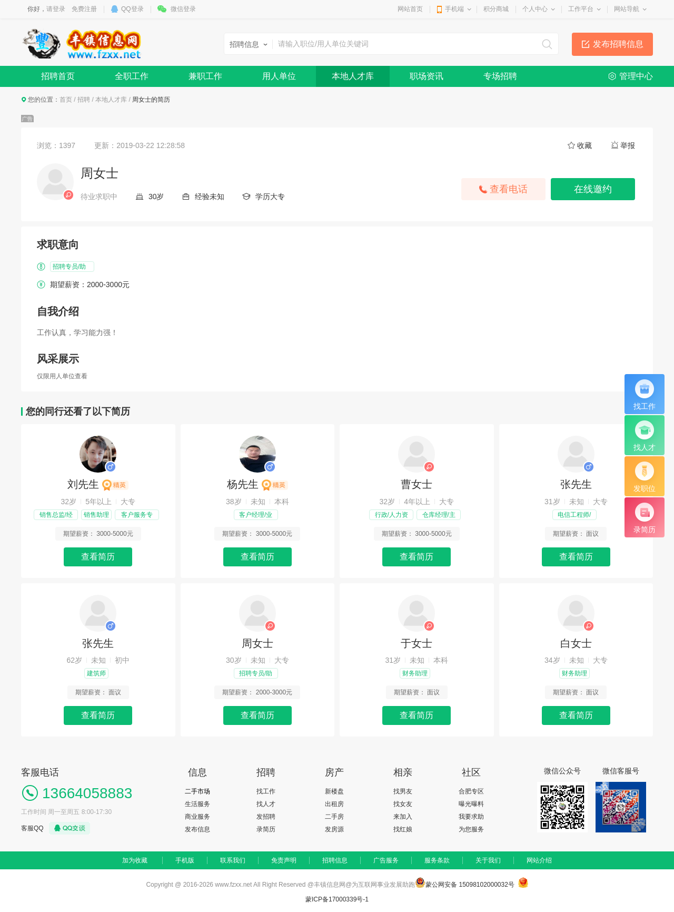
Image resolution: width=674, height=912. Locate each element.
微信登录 (183, 9)
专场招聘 (500, 76)
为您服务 (471, 829)
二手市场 (197, 791)
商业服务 (197, 816)
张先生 (576, 484)
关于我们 (488, 860)
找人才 (265, 804)
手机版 (184, 860)
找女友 (402, 804)
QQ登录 (132, 9)
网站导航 (626, 9)
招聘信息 (335, 860)
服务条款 (437, 860)
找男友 (402, 791)
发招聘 (265, 816)
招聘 (83, 99)
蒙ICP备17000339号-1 (337, 899)
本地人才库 (353, 76)
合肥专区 (471, 791)
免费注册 (84, 9)
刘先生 (97, 484)
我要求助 (471, 816)
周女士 (257, 643)
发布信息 (197, 829)
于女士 (416, 643)
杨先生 (257, 484)
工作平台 (580, 9)
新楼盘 (334, 791)
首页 (66, 99)
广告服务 (386, 860)
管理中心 (636, 76)
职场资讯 (426, 76)
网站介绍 (539, 860)
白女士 (576, 643)
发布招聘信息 (618, 44)
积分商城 (496, 9)
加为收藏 (134, 860)
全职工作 (131, 76)
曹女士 (416, 484)
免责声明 (283, 860)
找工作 (265, 791)
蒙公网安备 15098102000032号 (469, 884)
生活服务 (197, 804)
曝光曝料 (471, 804)
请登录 (55, 9)
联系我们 (232, 860)
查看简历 (98, 556)
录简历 (265, 829)
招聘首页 (58, 76)
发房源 (334, 829)
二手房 (334, 816)
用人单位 (279, 76)
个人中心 (535, 9)
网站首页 (410, 9)
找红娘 (402, 829)
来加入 (402, 816)
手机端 (454, 9)
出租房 (334, 804)
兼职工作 (205, 76)
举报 (627, 145)
